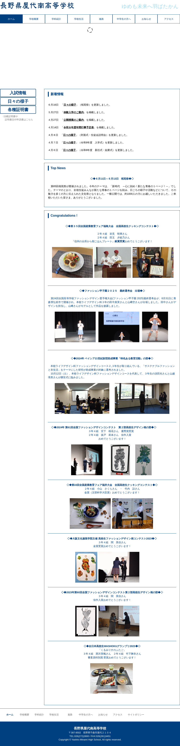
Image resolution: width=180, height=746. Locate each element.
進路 (101, 19)
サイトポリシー (136, 714)
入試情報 (18, 93)
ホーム (11, 19)
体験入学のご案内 (74, 112)
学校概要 (34, 19)
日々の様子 (70, 104)
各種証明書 (18, 109)
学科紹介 (56, 19)
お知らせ (146, 19)
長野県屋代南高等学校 (37, 7)
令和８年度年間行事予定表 (79, 127)
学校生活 (79, 19)
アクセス (169, 19)
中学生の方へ (124, 19)
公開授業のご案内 (74, 119)
